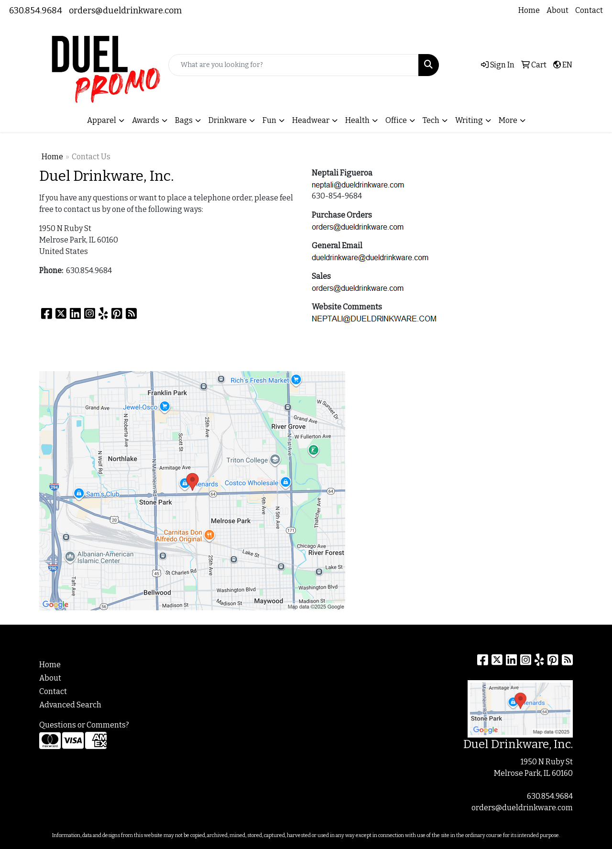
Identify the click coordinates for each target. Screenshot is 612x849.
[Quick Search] (293, 65)
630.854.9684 (35, 10)
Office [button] (396, 120)
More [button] (508, 120)
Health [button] (357, 120)
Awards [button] (145, 120)
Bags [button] (184, 120)
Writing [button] (469, 120)
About (557, 10)
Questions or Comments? (84, 724)
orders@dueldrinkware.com (125, 10)
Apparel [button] (101, 120)
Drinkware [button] (227, 120)
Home (529, 10)
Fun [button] (269, 120)
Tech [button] (431, 120)
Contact (589, 10)
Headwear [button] (310, 120)
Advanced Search (70, 704)
